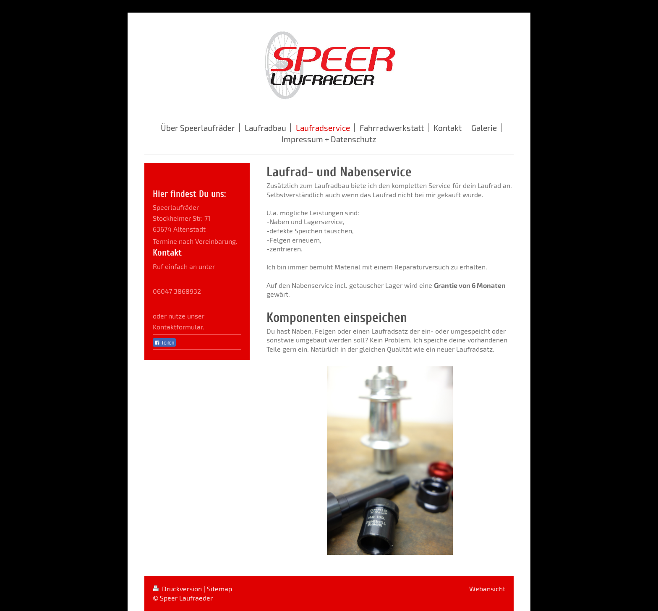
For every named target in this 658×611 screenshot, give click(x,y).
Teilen (164, 343)
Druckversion (178, 589)
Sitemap (219, 589)
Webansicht (487, 589)
